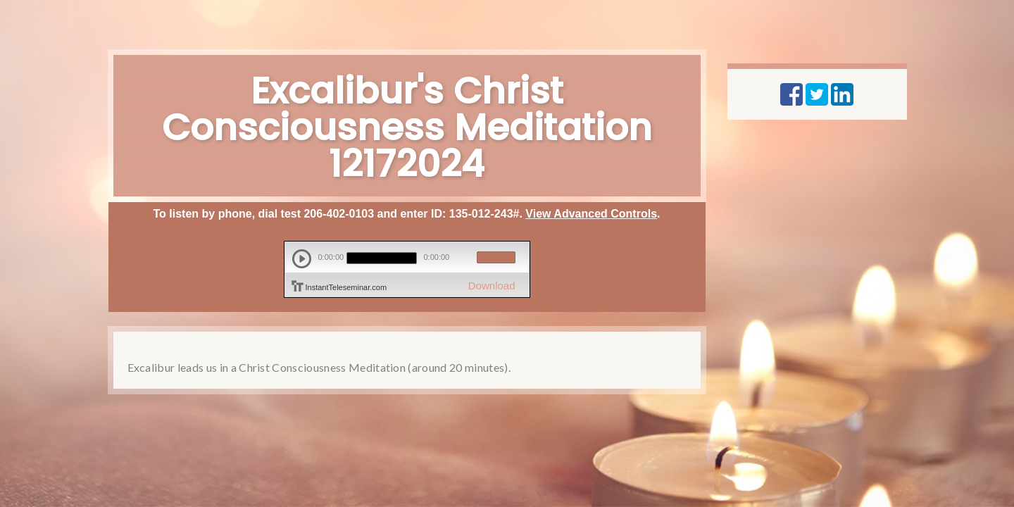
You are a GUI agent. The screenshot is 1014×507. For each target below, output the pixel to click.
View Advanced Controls (591, 214)
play (301, 258)
